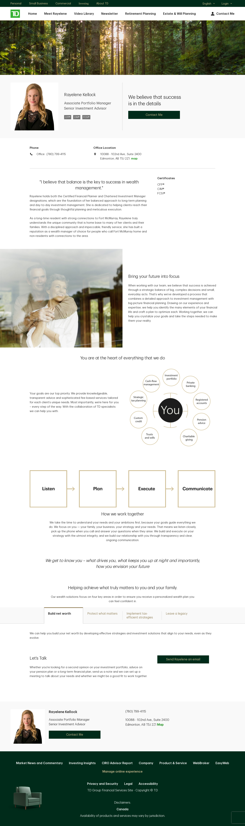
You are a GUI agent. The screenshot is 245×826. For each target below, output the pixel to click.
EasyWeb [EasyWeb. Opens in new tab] (222, 763)
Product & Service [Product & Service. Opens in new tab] (173, 763)
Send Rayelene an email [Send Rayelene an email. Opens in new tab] (183, 659)
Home (32, 13)
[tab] (63, 615)
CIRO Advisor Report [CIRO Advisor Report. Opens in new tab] (117, 763)
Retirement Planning (140, 13)
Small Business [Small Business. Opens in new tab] (38, 3)
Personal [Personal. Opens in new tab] (16, 3)
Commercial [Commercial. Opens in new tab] (63, 3)
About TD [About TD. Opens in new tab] (102, 3)
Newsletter (109, 13)
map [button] (134, 158)
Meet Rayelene (55, 13)
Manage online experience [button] (122, 771)
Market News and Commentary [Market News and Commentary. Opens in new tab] (39, 763)
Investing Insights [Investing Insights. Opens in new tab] (82, 763)
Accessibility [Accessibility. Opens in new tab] (148, 783)
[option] (122, 564)
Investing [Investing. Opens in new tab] (84, 3)
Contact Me (222, 14)
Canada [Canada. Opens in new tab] (122, 809)
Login (227, 3)
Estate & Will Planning (179, 13)
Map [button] (160, 724)
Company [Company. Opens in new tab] (146, 763)
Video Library (84, 13)
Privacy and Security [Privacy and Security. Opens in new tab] (102, 783)
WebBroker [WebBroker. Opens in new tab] (201, 763)
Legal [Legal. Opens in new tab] (128, 783)
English (209, 4)
